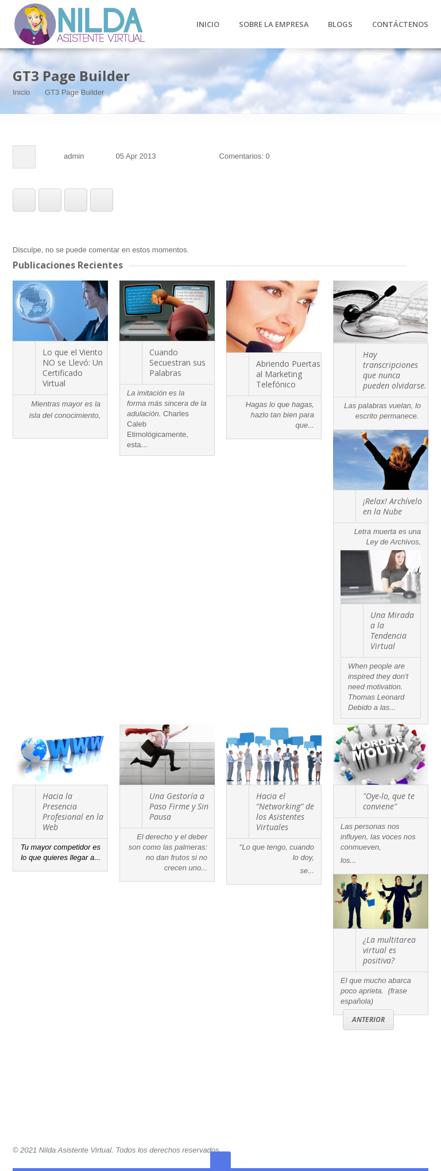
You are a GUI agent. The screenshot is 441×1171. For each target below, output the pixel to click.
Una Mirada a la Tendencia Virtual (392, 630)
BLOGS (340, 24)
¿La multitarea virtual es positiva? (389, 950)
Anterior (368, 1019)
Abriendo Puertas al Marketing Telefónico (288, 374)
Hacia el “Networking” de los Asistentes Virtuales (285, 811)
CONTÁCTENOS (400, 24)
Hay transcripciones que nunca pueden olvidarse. (395, 370)
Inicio (21, 92)
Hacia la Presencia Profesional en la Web (72, 811)
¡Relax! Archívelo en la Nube (392, 506)
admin (74, 156)
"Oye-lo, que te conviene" (389, 801)
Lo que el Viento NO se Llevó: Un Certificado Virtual (72, 368)
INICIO (207, 24)
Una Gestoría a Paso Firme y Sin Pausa (178, 806)
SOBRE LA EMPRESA (274, 24)
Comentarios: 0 (244, 156)
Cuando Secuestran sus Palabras (177, 362)
